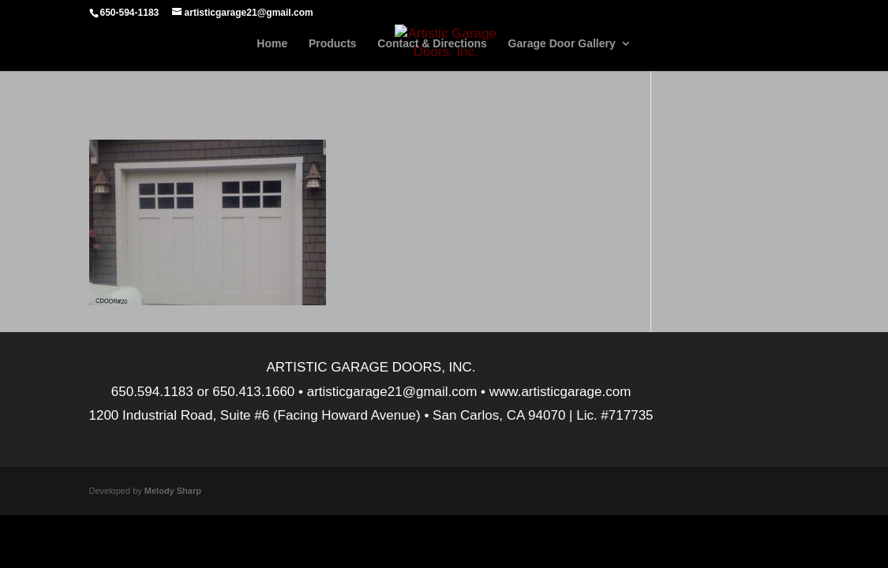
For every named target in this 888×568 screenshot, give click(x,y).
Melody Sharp (172, 490)
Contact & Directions (431, 44)
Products (333, 44)
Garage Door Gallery (562, 44)
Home (272, 44)
